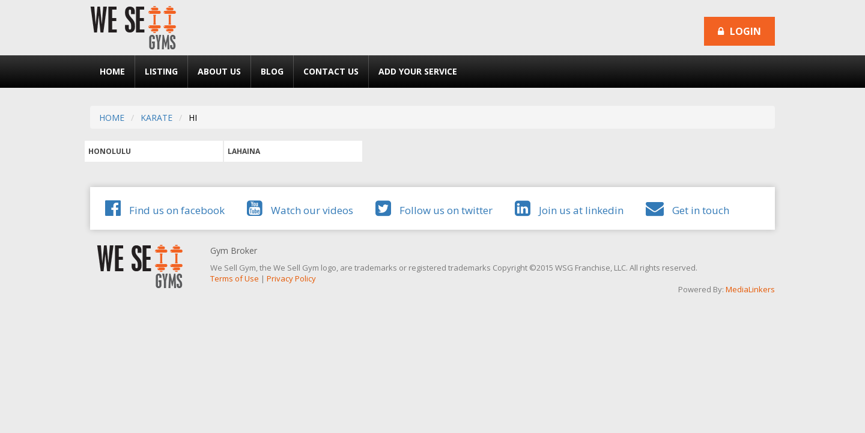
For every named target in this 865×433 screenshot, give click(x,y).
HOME (111, 117)
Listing (161, 71)
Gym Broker (233, 250)
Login (739, 31)
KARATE (156, 117)
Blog (272, 71)
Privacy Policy (291, 278)
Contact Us (331, 71)
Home (112, 71)
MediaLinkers (750, 289)
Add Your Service (417, 71)
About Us (219, 71)
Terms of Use (234, 278)
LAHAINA (244, 151)
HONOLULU (109, 151)
